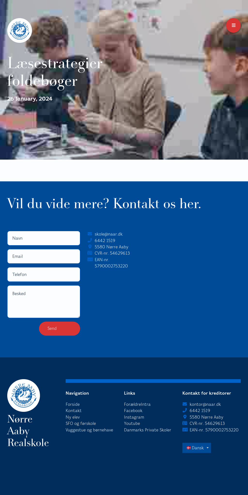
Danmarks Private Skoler (147, 430)
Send (52, 328)
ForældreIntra (137, 404)
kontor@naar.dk (205, 404)
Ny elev (73, 417)
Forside (73, 404)
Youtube (132, 423)
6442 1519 (105, 240)
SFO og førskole (81, 423)
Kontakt (74, 410)
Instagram (134, 417)
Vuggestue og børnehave (89, 430)
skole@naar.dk (109, 234)
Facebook (133, 410)
